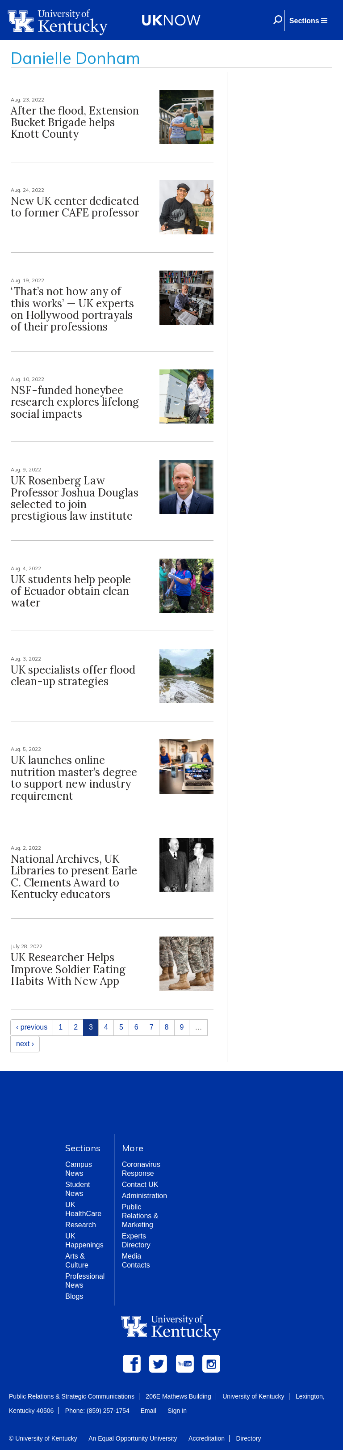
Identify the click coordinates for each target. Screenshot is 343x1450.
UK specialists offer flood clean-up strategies (73, 675)
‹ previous (31, 1027)
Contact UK (140, 1184)
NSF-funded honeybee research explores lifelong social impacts (75, 402)
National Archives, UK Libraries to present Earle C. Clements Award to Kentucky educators (74, 876)
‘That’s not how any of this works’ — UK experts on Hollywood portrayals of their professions (72, 309)
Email (148, 1410)
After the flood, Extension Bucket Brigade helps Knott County (75, 122)
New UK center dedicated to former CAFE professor (75, 207)
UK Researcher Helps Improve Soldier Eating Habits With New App (68, 969)
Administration (144, 1196)
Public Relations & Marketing (140, 1216)
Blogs (74, 1296)
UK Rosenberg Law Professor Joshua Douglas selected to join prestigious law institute (74, 498)
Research (80, 1225)
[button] (308, 20)
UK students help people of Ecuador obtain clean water (71, 591)
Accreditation (206, 1438)
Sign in (177, 1410)
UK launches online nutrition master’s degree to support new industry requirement (74, 777)
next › (25, 1043)
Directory (248, 1438)
